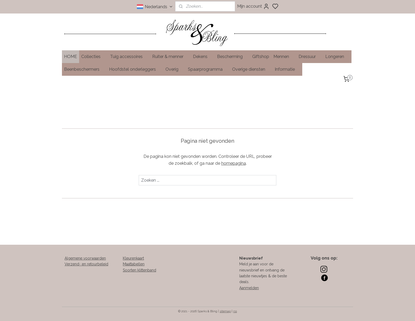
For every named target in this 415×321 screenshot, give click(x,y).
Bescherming (232, 56)
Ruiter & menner (170, 56)
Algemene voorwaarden (85, 258)
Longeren (337, 56)
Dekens (203, 56)
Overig (174, 69)
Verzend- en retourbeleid (86, 264)
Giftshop (260, 56)
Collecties (93, 56)
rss (235, 311)
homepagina (233, 163)
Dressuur (310, 56)
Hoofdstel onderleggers (135, 69)
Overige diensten (251, 69)
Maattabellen (134, 264)
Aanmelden (249, 288)
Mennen (283, 56)
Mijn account (253, 6)
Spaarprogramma (208, 69)
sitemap (225, 311)
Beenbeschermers (84, 69)
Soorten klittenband (139, 270)
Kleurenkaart (133, 258)
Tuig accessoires (129, 56)
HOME (70, 56)
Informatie (287, 69)
